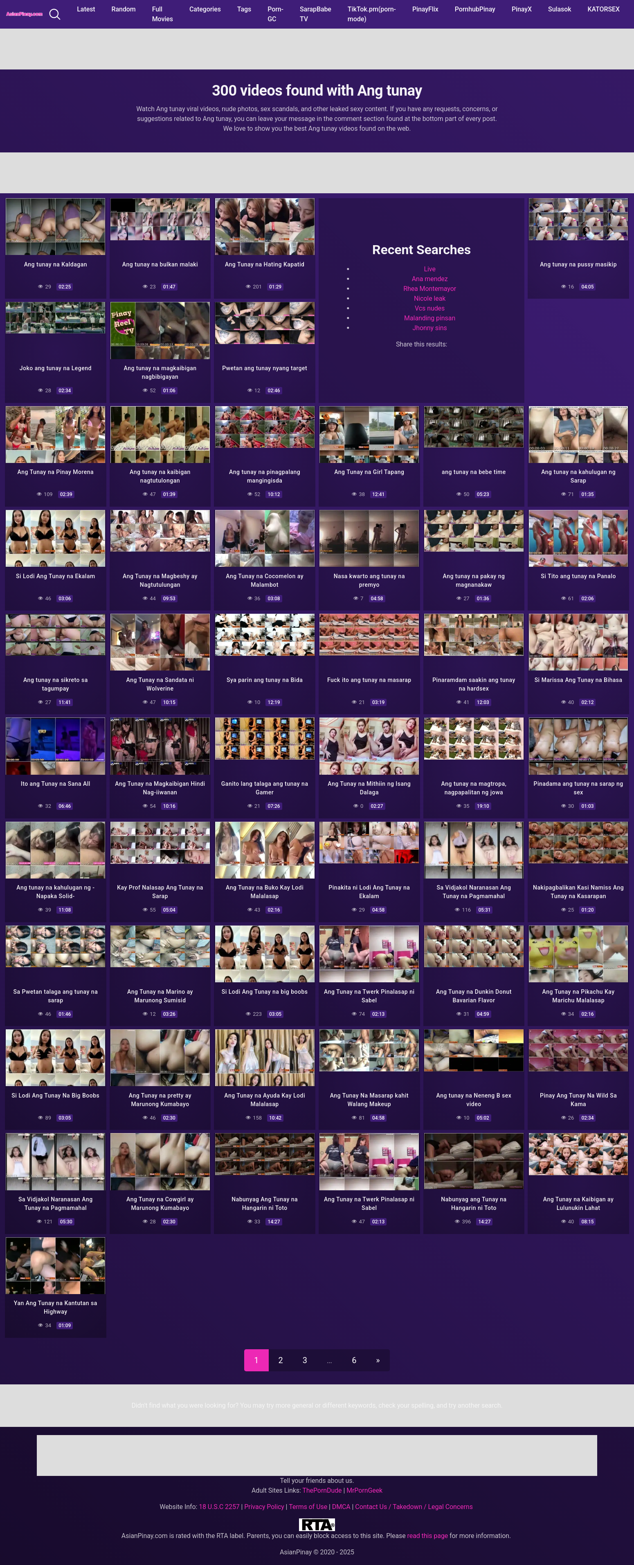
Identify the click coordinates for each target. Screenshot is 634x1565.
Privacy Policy (264, 1496)
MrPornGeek (364, 1479)
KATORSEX (603, 9)
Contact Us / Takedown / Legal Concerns (413, 1496)
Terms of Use (308, 1496)
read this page (427, 1525)
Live (429, 268)
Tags (244, 9)
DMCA (341, 1496)
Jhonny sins (429, 327)
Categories (205, 9)
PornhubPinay (475, 9)
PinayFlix (425, 9)
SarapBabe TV (315, 14)
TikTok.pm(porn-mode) (372, 14)
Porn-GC (275, 14)
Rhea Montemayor (429, 287)
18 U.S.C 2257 (219, 1496)
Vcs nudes (430, 307)
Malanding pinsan (429, 317)
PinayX (522, 9)
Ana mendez (430, 278)
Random (124, 9)
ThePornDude (322, 1479)
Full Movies (162, 14)
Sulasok (559, 9)
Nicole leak (429, 297)
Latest (86, 9)
